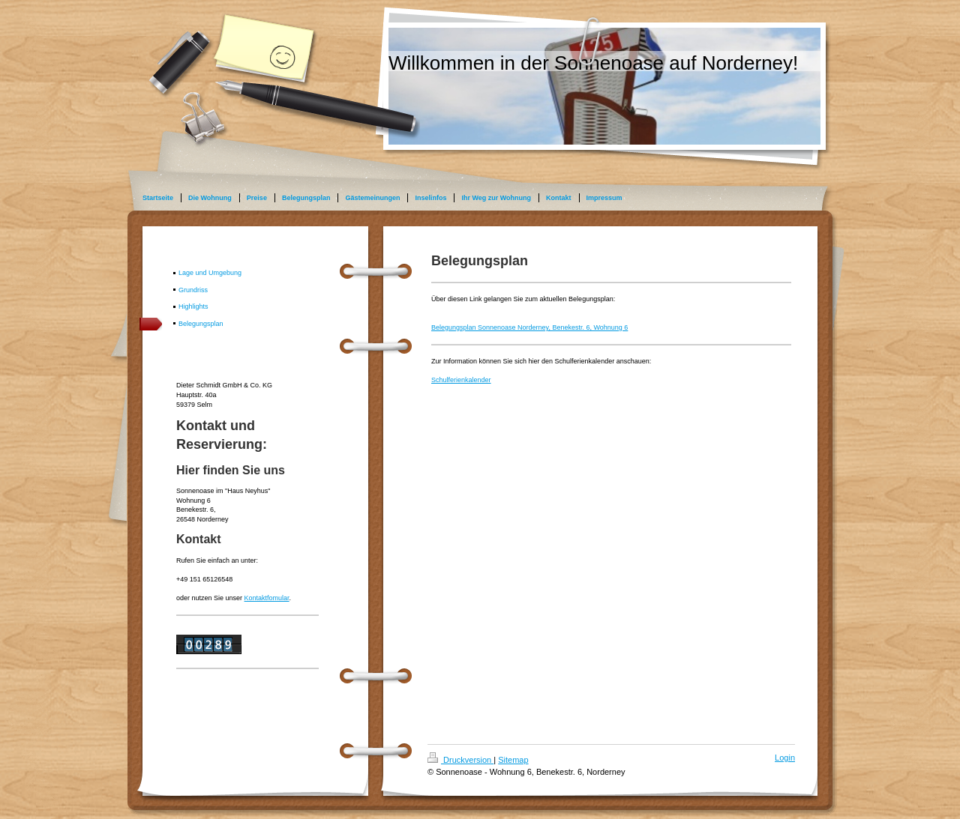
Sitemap (513, 759)
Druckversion (461, 759)
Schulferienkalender (461, 380)
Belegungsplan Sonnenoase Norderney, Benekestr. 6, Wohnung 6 (529, 327)
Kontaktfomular (267, 598)
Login (785, 757)
